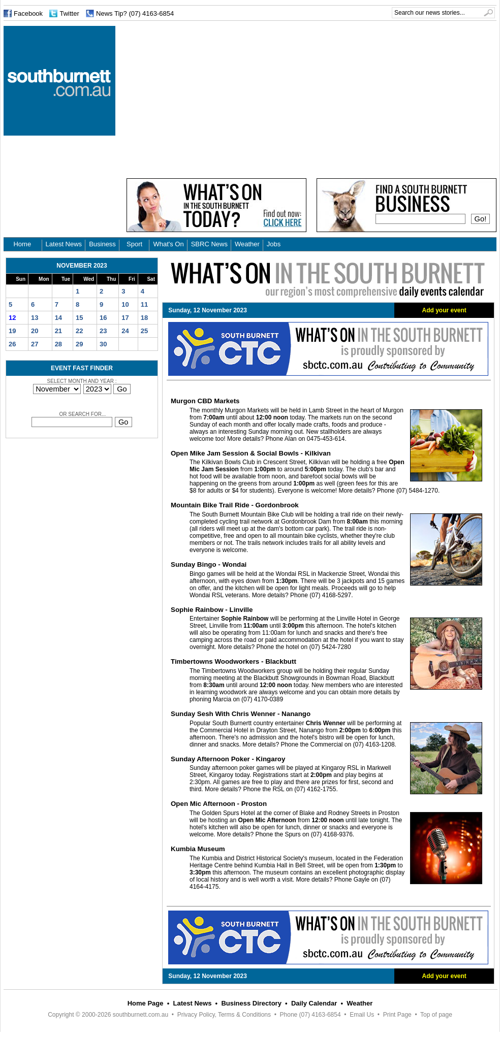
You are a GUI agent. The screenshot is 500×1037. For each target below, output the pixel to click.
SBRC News (209, 244)
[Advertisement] (213, 97)
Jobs (273, 244)
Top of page (436, 1014)
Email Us (362, 1014)
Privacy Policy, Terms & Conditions (224, 1014)
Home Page (146, 1003)
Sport (134, 244)
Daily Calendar (314, 1003)
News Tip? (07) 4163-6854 (135, 13)
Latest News (64, 244)
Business (102, 244)
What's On (168, 244)
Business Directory (251, 1003)
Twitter (69, 13)
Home (22, 244)
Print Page (397, 1014)
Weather (247, 244)
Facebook (28, 13)
